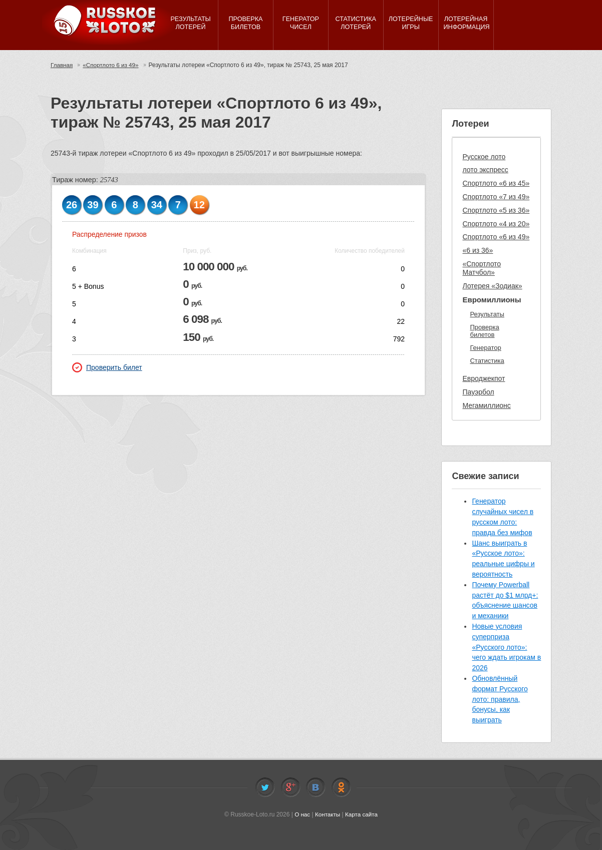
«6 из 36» (477, 250)
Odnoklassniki (341, 787)
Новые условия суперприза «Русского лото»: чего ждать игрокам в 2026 (506, 647)
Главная (62, 65)
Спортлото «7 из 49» (495, 197)
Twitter (265, 787)
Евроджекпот (483, 378)
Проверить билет (107, 367)
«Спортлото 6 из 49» (112, 65)
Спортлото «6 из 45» (495, 183)
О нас (301, 814)
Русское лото (483, 157)
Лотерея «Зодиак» (492, 286)
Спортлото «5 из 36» (495, 210)
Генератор (485, 347)
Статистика (487, 360)
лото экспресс (485, 170)
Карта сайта (362, 814)
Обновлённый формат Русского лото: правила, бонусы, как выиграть (499, 699)
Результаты (487, 314)
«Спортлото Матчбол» (481, 268)
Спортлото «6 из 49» (495, 237)
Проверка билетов (484, 331)
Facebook (290, 787)
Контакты (328, 814)
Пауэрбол (478, 392)
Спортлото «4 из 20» (495, 224)
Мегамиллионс (486, 405)
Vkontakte (316, 787)
